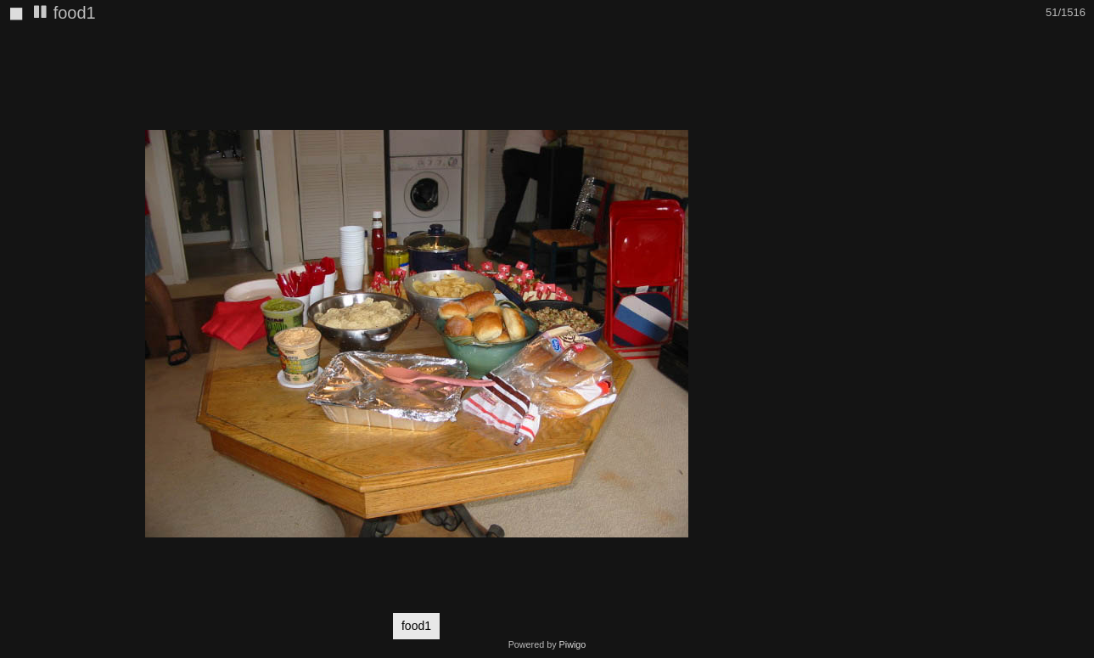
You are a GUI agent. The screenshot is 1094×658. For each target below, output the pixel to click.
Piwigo (572, 644)
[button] (817, 43)
